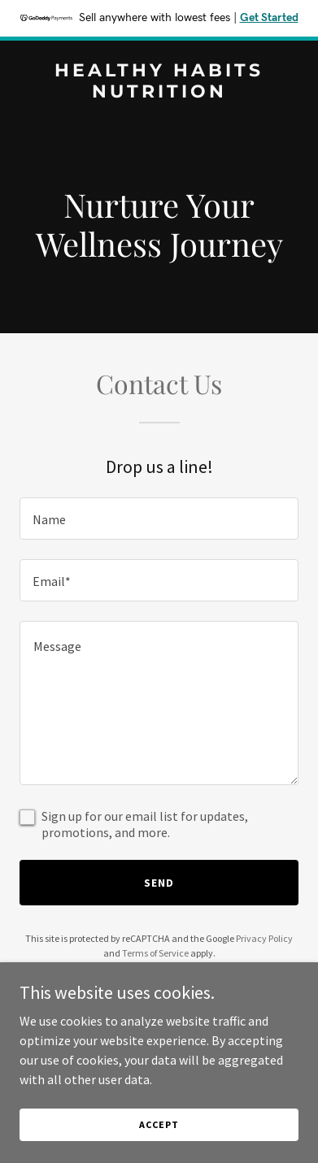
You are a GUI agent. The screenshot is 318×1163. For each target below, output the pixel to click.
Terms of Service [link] (155, 953)
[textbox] (159, 518)
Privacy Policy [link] (264, 938)
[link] (159, 93)
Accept (158, 1124)
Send (159, 882)
